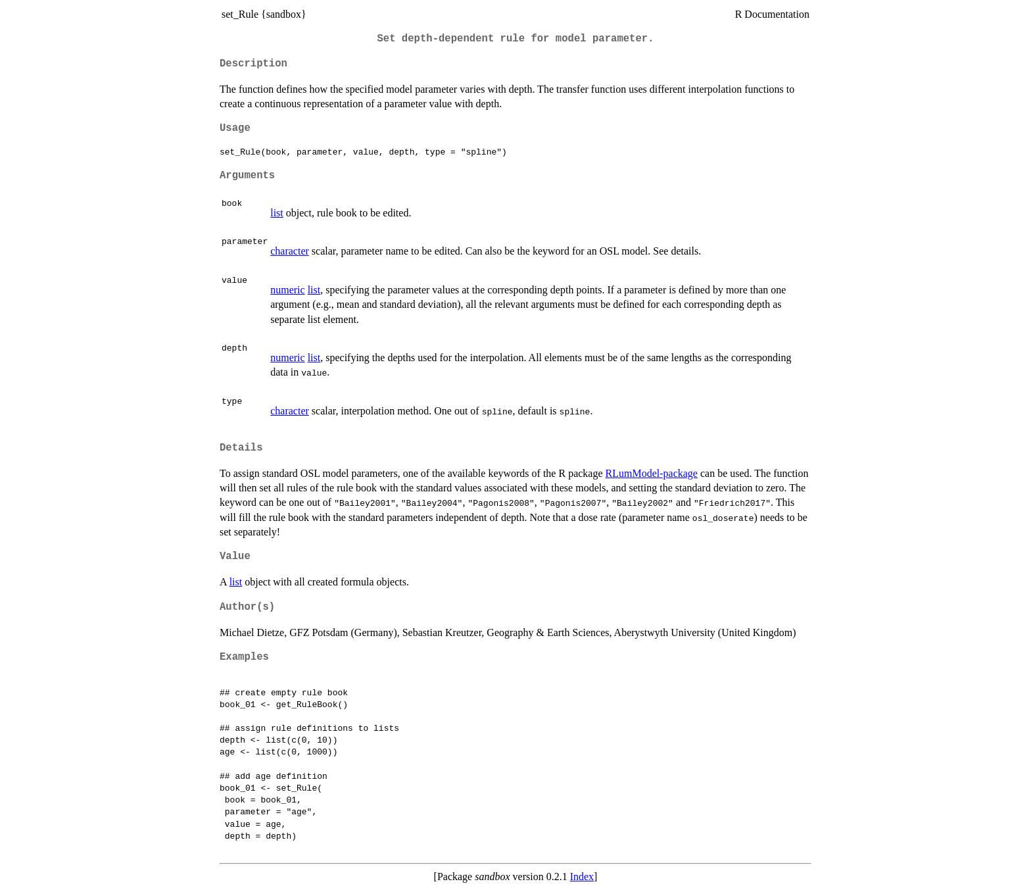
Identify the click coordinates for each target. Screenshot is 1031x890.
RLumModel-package (652, 473)
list (276, 212)
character (289, 251)
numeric (287, 289)
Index (582, 876)
